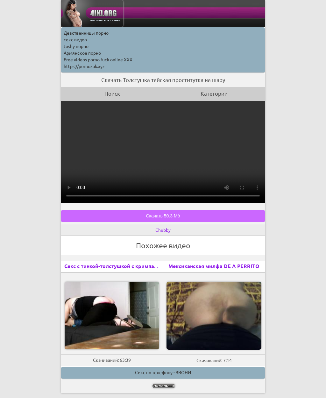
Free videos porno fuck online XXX (98, 59)
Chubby (163, 230)
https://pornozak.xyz (84, 66)
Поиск (112, 94)
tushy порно (76, 46)
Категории (214, 94)
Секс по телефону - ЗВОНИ (163, 372)
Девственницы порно (86, 33)
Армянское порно (82, 53)
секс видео (75, 39)
